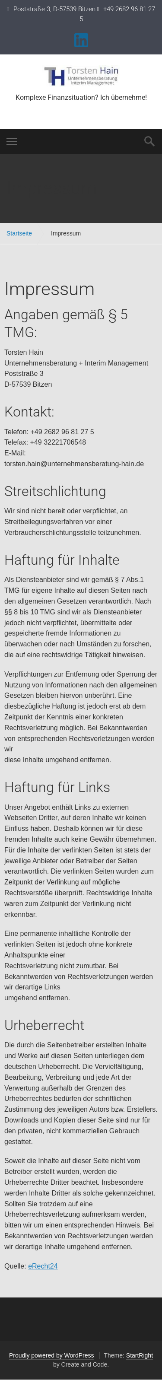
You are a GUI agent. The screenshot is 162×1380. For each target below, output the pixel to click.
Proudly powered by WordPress (51, 1355)
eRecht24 (43, 1266)
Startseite (19, 233)
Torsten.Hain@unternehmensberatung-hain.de (81, 108)
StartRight (139, 1355)
